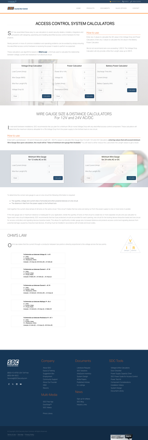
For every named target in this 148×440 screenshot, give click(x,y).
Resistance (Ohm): (61, 89)
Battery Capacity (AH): (105, 83)
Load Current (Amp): (19, 71)
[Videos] (21, 384)
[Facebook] (9, 384)
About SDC (47, 368)
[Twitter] (13, 384)
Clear (15, 96)
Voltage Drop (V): (18, 89)
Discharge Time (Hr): (104, 71)
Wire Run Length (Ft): (19, 83)
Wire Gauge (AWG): (18, 77)
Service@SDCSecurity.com (17, 378)
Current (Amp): (60, 83)
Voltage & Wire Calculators (120, 368)
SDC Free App (48, 402)
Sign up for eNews (83, 399)
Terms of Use (11, 434)
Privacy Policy (29, 434)
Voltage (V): (59, 77)
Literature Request (83, 368)
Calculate (46, 96)
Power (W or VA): (61, 71)
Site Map (20, 434)
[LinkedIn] (17, 384)
